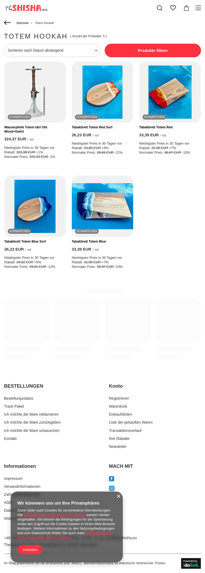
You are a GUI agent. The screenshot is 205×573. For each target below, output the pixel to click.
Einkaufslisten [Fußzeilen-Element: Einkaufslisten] (120, 414)
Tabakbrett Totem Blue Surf (25, 241)
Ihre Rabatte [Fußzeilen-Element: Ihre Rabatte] (119, 438)
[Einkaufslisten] (173, 8)
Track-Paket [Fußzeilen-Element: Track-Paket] (14, 406)
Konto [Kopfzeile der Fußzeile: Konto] (116, 386)
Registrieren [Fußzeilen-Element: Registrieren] (119, 398)
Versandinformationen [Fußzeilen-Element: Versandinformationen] (22, 486)
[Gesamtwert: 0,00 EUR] (186, 8)
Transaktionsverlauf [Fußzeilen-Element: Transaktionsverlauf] (125, 430)
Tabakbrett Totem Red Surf (92, 127)
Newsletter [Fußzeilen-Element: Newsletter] (118, 446)
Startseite (22, 22)
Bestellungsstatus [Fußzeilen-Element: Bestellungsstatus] (18, 398)
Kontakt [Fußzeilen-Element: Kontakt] (10, 438)
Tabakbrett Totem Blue (89, 241)
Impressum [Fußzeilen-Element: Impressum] (13, 478)
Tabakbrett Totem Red (155, 127)
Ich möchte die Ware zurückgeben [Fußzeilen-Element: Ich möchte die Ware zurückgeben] (32, 422)
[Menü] (199, 8)
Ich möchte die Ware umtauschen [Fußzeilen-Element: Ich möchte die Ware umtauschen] (32, 430)
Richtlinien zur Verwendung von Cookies (54, 515)
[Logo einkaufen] (26, 8)
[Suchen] (159, 8)
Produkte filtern (153, 50)
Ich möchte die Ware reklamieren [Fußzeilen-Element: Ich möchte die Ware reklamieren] (31, 414)
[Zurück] (8, 23)
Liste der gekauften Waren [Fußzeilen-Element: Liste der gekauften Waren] (131, 422)
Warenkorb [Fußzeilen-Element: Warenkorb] (118, 406)
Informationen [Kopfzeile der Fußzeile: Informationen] (20, 466)
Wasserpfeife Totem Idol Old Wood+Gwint (25, 129)
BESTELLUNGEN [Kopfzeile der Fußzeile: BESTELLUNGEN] (23, 386)
